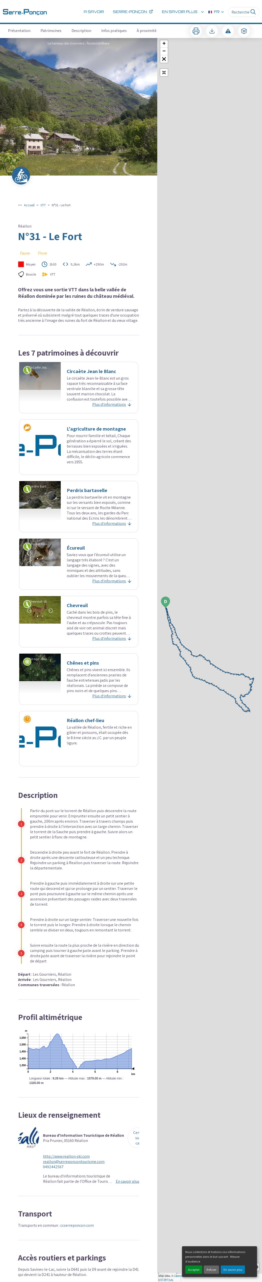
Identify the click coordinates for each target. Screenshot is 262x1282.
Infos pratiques (114, 30)
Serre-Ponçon (133, 12)
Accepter (194, 1269)
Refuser (211, 1269)
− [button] (164, 51)
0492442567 (53, 1166)
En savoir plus (233, 1269)
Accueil (29, 205)
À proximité (146, 30)
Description (81, 30)
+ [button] (164, 44)
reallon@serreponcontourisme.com (73, 1161)
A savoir (94, 12)
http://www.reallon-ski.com (66, 1156)
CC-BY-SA (165, 1279)
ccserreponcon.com (77, 1225)
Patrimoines (51, 30)
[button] (164, 59)
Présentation (19, 30)
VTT (43, 205)
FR (216, 12)
